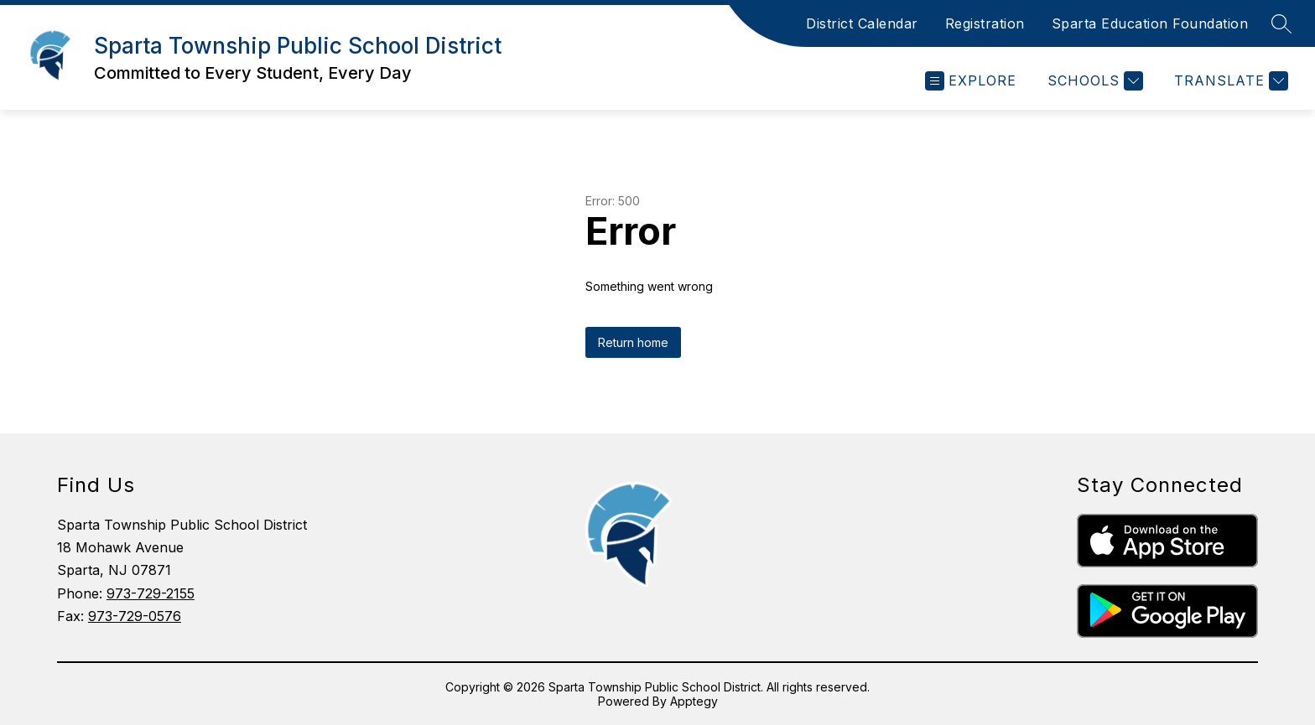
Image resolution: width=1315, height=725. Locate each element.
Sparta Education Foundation (1150, 23)
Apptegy (694, 701)
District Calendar (862, 23)
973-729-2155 (151, 593)
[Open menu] (970, 80)
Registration (985, 23)
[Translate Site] (1229, 80)
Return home (633, 342)
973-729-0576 (134, 616)
